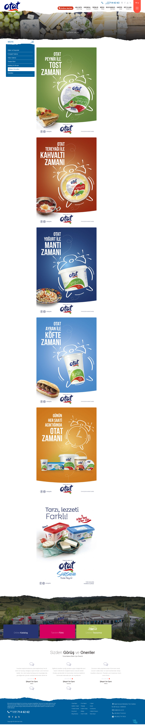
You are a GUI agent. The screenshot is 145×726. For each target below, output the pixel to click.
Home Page (78, 8)
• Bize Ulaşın (93, 715)
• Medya (82, 713)
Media (102, 8)
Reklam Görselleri (72, 30)
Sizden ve (72, 654)
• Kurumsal (74, 713)
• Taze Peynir (74, 705)
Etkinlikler (10, 74)
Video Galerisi (12, 58)
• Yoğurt (91, 705)
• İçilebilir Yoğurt (75, 707)
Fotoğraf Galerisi (13, 55)
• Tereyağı (82, 707)
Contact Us (127, 8)
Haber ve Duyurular (13, 51)
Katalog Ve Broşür (13, 66)
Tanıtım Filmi (11, 62)
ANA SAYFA (69, 33)
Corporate (86, 8)
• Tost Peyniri (83, 705)
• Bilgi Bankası (74, 715)
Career (119, 8)
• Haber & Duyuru (94, 713)
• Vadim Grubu (84, 710)
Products (95, 8)
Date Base (110, 8)
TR (137, 3)
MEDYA (76, 33)
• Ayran (91, 707)
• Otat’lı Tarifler (83, 715)
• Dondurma (93, 710)
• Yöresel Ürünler (75, 710)
